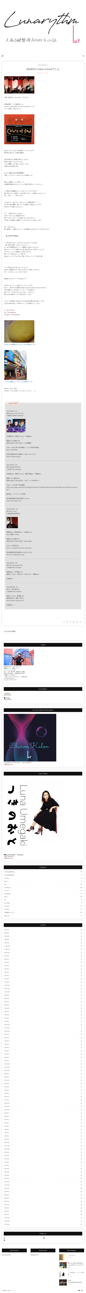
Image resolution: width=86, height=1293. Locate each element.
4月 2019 (43, 1208)
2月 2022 (43, 1096)
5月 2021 (43, 1126)
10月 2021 (43, 1110)
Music (43, 896)
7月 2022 (43, 1080)
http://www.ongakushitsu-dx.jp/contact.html (19, 548)
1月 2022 (43, 1100)
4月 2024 (43, 1011)
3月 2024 (43, 1015)
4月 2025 (43, 972)
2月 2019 (43, 1214)
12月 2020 (43, 1142)
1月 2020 (43, 1178)
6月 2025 (43, 966)
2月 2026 (43, 939)
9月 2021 (43, 1113)
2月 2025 (43, 979)
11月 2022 (43, 1067)
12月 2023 (43, 1024)
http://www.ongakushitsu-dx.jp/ (15, 554)
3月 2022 (43, 1093)
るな (47, 73)
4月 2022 (43, 1090)
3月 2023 (43, 1054)
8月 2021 (43, 1116)
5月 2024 (43, 1008)
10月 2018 (43, 1221)
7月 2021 (43, 1119)
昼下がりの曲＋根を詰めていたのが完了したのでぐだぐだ (76, 1265)
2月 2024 (43, 1018)
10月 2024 (43, 992)
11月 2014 (43, 1224)
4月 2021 (43, 1129)
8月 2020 (43, 1155)
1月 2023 (43, 1060)
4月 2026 (43, 933)
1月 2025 (43, 982)
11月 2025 (43, 949)
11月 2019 (43, 1185)
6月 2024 (43, 1005)
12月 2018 (43, 1218)
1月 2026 (43, 943)
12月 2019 (43, 1182)
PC (43, 900)
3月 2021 (43, 1133)
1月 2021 (43, 1139)
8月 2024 (43, 998)
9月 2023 (43, 1034)
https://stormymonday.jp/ (14, 456)
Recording (43, 903)
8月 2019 (43, 1195)
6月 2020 (43, 1162)
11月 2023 (43, 1028)
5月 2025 (43, 969)
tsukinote (43, 906)
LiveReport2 (43, 887)
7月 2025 (43, 962)
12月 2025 (43, 946)
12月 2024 (43, 985)
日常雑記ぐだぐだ (43, 912)
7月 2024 (43, 1002)
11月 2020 (43, 1146)
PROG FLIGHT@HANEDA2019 (75, 1281)
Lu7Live (43, 890)
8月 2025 (43, 959)
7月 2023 (43, 1041)
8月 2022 (43, 1077)
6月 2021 (43, 1123)
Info (43, 884)
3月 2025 (43, 975)
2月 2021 (43, 1136)
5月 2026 (43, 930)
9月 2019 (43, 1191)
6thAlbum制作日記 (43, 872)
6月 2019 (43, 1201)
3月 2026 (43, 936)
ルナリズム (13, 1290)
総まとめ (43, 915)
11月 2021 (43, 1106)
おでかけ (43, 909)
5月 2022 (43, 1087)
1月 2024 (43, 1021)
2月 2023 (43, 1057)
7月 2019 (43, 1198)
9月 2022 (43, 1074)
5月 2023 (43, 1047)
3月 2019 (43, 1211)
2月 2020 (43, 1175)
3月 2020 (43, 1172)
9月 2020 (43, 1152)
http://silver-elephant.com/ (14, 501)
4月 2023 (43, 1051)
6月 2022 (43, 1083)
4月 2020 (43, 1169)
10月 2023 (43, 1031)
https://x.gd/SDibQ (12, 450)
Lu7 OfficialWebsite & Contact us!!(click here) (10, 679)
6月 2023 (43, 1044)
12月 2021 (43, 1103)
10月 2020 (43, 1149)
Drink (43, 881)
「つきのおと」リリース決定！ (76, 1273)
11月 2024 (43, 988)
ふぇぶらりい (72, 1255)
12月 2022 (43, 1064)
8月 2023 (43, 1038)
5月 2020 (43, 1165)
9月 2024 (43, 995)
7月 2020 (43, 1159)
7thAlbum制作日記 (43, 875)
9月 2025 (43, 956)
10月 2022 (43, 1070)
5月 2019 (43, 1205)
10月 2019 (43, 1188)
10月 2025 (43, 952)
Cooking (43, 878)
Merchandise (43, 893)
